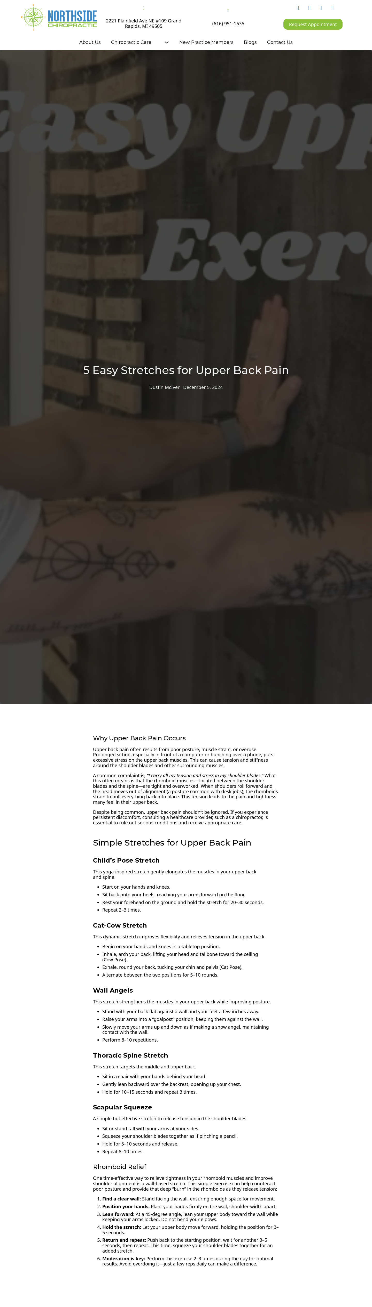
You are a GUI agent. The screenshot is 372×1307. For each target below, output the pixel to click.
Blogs (250, 42)
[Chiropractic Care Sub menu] (166, 42)
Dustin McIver (164, 387)
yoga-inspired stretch (126, 871)
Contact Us (280, 42)
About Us (90, 42)
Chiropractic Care (131, 42)
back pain (118, 749)
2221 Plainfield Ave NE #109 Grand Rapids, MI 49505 (143, 23)
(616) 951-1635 (228, 23)
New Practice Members (206, 42)
